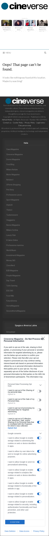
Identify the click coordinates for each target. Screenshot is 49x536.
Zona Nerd (10, 265)
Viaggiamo (10, 220)
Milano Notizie (12, 170)
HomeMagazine (12, 306)
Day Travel (10, 281)
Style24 (9, 205)
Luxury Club (11, 235)
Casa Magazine (12, 149)
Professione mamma (15, 245)
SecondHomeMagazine (15, 311)
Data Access (24, 531)
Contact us (7, 123)
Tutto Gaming (11, 286)
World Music (11, 250)
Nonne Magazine (13, 225)
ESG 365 (9, 291)
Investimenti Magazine (15, 255)
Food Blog (10, 164)
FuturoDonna (11, 301)
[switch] (39, 391)
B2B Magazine (12, 271)
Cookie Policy (18, 123)
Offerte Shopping (13, 185)
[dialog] (24, 435)
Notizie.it (9, 180)
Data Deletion (10, 531)
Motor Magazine (13, 175)
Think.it (9, 210)
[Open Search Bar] (45, 52)
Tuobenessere (12, 215)
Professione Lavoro (14, 195)
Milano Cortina (12, 230)
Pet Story (10, 190)
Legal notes (40, 123)
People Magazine (13, 276)
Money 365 (10, 260)
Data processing (24, 125)
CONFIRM (15, 522)
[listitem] (24, 385)
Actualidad (10, 332)
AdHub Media (7, 120)
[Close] (44, 339)
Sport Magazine (12, 200)
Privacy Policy (38, 531)
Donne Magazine (13, 159)
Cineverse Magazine (14, 154)
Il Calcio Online (12, 240)
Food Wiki (10, 296)
